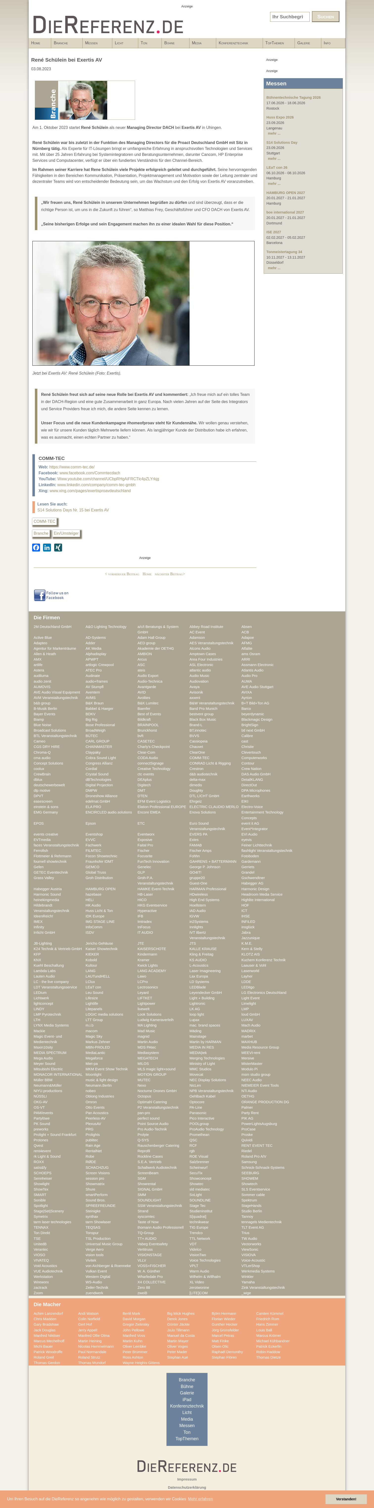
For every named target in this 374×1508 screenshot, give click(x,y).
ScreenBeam (148, 1173)
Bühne (174, 44)
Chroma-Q (42, 752)
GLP (141, 872)
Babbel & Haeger (99, 709)
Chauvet (196, 747)
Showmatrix (95, 1184)
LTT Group (94, 1020)
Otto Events (95, 1107)
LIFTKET (145, 998)
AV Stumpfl (95, 687)
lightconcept (43, 1003)
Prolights (93, 1135)
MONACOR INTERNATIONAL (58, 1075)
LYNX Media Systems (51, 1025)
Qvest (38, 1146)
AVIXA (246, 692)
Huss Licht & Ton (99, 911)
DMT (141, 790)
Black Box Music (202, 719)
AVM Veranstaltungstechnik (56, 698)
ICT (244, 911)
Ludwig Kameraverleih (156, 1020)
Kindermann (147, 954)
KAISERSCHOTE (152, 949)
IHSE (245, 916)
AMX (38, 659)
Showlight (41, 1184)
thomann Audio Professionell (161, 1227)
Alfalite (246, 648)
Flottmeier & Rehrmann (52, 856)
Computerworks (254, 758)
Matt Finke (220, 1341)
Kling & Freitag (201, 954)
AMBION (145, 654)
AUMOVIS (42, 687)
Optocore (197, 1102)
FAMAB (195, 845)
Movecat (196, 1075)
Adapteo (40, 643)
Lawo (142, 976)
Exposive (145, 840)
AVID (142, 692)
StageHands (251, 1206)
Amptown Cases (202, 654)
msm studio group (255, 1075)
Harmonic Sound (47, 894)
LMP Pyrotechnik (47, 1014)
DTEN (142, 796)
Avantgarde (147, 687)
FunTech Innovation (153, 861)
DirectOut (249, 785)
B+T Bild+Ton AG (255, 703)
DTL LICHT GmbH (204, 796)
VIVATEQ (41, 1260)
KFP (37, 954)
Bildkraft (144, 719)
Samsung (249, 1162)
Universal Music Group (104, 1244)
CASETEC (146, 741)
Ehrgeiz (195, 801)
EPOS (39, 823)
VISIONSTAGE (150, 1255)
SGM (142, 1178)
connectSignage (151, 763)
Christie (247, 747)
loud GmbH (250, 1014)
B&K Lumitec (148, 703)
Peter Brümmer (135, 1352)
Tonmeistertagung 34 (284, 252)
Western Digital (98, 1277)
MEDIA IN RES (201, 1047)
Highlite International (258, 900)
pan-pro (144, 1113)
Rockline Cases (150, 1156)
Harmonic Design (255, 889)
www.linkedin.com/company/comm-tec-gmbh (96, 485)
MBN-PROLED (98, 1047)
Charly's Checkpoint (154, 747)
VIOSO (39, 1255)
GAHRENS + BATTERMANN (212, 861)
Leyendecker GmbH (205, 993)
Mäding (195, 1031)
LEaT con (93, 987)
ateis (141, 670)
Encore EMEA (149, 812)
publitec (92, 1140)
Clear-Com (146, 752)
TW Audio (249, 1239)
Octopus (144, 1096)
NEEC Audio (251, 1080)
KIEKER (92, 954)
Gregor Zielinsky (136, 1324)
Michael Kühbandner (273, 1341)
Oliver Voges (177, 1346)
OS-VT (39, 1107)
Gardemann (251, 861)
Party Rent (250, 1113)
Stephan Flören (224, 1357)
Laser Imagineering (205, 971)
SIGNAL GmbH (150, 1189)
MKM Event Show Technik (107, 1069)
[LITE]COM (198, 1293)
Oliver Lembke (134, 1346)
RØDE (91, 1162)
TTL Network (199, 1239)
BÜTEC (92, 736)
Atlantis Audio (252, 670)
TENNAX (41, 1227)
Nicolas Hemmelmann (96, 1346)
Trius (245, 1233)
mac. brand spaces (204, 1025)
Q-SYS (143, 1140)
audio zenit (42, 681)
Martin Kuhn (132, 1341)
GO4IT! (195, 872)
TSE (37, 1239)
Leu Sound (94, 993)
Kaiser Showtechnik (101, 949)
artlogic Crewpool (100, 665)
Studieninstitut (200, 1211)
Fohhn (194, 856)
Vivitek (91, 1260)
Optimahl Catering (152, 1102)
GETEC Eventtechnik (51, 872)
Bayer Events (44, 714)
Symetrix (41, 1217)
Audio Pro (249, 676)
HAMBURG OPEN (101, 889)
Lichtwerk (41, 998)
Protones (41, 1140)
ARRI (245, 659)
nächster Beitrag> (170, 574)
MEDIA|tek (198, 1053)
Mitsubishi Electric (48, 1069)
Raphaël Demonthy (227, 1352)
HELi (90, 900)
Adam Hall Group (151, 638)
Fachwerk (93, 845)
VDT (193, 1244)
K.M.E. (246, 943)
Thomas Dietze (268, 1357)
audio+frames (97, 681)
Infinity (39, 927)
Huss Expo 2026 (280, 117)
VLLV (142, 1260)
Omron (91, 1102)
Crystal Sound (97, 774)
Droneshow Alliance (101, 796)
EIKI (244, 801)
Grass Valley (44, 878)
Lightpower (146, 1003)
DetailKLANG (252, 780)
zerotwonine (199, 1288)
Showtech (249, 1184)
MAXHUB (249, 1042)
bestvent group (201, 714)
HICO (142, 900)
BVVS (194, 736)
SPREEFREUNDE (101, 1206)
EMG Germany (46, 812)
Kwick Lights (148, 965)
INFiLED (248, 922)
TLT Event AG (252, 1227)
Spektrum (249, 1200)
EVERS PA (198, 834)
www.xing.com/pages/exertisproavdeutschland (90, 491)
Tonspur (92, 1233)
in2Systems (198, 922)
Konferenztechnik (237, 44)
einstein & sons (46, 807)
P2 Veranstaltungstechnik (158, 1107)
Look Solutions (150, 1014)
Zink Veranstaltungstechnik (263, 1288)
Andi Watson (88, 1314)
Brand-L (195, 725)
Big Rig (91, 719)
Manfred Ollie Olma (94, 1336)
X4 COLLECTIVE (152, 1282)
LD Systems (199, 982)
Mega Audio (43, 1058)
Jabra (246, 932)
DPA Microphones (255, 790)
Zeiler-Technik (97, 1288)
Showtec (196, 1184)
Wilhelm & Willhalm (205, 1277)
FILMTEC (93, 851)
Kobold (91, 960)
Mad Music (146, 1031)
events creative (46, 834)
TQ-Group (146, 1233)
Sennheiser (43, 1178)
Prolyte (143, 1135)
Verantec (41, 1249)
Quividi (247, 1140)
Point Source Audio (153, 1124)
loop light (196, 1014)
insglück (248, 927)
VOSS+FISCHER (152, 1266)
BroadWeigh (96, 730)
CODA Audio (148, 758)
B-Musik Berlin (45, 709)
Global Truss (96, 872)
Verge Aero (95, 1249)
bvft (140, 736)
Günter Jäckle (178, 1324)
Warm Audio (199, 1271)
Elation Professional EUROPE (162, 807)
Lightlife (92, 1003)
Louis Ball (264, 1330)
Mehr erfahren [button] (200, 1499)
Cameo (39, 741)
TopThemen (274, 43)
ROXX (39, 1162)
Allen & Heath (45, 654)
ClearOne (197, 752)
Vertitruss (145, 1249)
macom (91, 1031)
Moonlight (93, 1075)
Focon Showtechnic (101, 856)
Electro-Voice (252, 807)
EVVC (90, 840)
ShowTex (41, 1189)
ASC (141, 665)
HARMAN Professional (207, 889)
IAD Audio (197, 911)
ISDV (90, 932)
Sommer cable (253, 1195)
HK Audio (93, 905)
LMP (245, 1009)
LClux (90, 982)
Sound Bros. (96, 1200)
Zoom (38, 1293)
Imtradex (145, 922)
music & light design (102, 1080)
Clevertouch (251, 752)
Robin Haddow (268, 1352)
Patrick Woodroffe (48, 1352)
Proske (247, 1135)
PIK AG (247, 1118)
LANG (90, 971)
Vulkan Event (96, 1271)
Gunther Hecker (224, 1324)
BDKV (90, 714)
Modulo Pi (249, 1069)
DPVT (38, 796)
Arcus (142, 659)
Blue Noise (42, 725)
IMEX (38, 922)
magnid (143, 1036)
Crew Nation (251, 769)
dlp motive (42, 790)
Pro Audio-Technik (152, 1129)
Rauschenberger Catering (158, 1146)
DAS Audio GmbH (256, 774)
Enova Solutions (202, 812)
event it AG (250, 823)
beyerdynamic (252, 714)
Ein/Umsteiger (66, 533)
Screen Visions (98, 1173)
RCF (193, 1146)
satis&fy (40, 1168)
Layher (247, 976)
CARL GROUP (98, 741)
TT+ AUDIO (147, 1239)
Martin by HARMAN (205, 1042)
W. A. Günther (149, 1271)
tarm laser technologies (52, 1222)
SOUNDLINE (200, 1200)
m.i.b (90, 1025)
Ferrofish (41, 851)
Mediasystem (148, 1053)
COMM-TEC (44, 521)
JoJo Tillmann (178, 1330)
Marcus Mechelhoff (49, 1341)
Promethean (199, 1135)
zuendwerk (94, 1293)
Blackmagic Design (256, 719)
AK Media (93, 648)
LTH (37, 1020)
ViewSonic (249, 1249)
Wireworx (41, 1282)
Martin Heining (90, 1341)
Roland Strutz (89, 1357)
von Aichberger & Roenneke (108, 1266)
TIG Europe (198, 1227)
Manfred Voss (134, 1336)
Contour (247, 763)
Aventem (93, 692)
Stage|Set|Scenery (49, 1211)
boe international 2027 (285, 212)
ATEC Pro (94, 670)
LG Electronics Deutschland (263, 993)
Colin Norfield (89, 1319)
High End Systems (204, 900)
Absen (246, 627)
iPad (187, 1399)
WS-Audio (94, 1282)
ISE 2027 (273, 232)
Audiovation (199, 681)
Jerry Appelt (87, 1330)
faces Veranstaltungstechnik (56, 845)
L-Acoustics (198, 965)
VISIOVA (248, 1255)
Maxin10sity (43, 1047)
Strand (143, 1211)
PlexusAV (93, 1124)
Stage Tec (197, 1206)
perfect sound (149, 1118)
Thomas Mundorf (92, 1363)
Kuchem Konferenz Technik (263, 960)
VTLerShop (250, 1266)
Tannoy (247, 1217)
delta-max (197, 780)
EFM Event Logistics (154, 801)
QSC (193, 1140)
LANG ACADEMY (152, 971)
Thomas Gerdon (47, 1363)
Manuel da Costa (181, 1336)
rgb (192, 1151)
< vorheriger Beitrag (122, 574)
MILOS (143, 1064)
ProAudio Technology (206, 1129)
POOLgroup (199, 1124)
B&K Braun (95, 703)
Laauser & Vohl (253, 965)
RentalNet (94, 1151)
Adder (90, 643)
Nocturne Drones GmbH (157, 1091)
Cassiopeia (198, 741)
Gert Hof (85, 1324)
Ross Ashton (133, 1357)
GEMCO (92, 867)
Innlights (196, 927)
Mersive (247, 1058)
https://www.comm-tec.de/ (71, 467)
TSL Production (98, 1239)
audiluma (41, 676)
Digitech (144, 785)
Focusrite (145, 856)
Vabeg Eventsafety (153, 1244)
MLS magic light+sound (156, 1069)
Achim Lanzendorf (48, 1314)
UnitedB (40, 1244)
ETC (141, 823)
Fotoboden (250, 856)
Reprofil (144, 1151)
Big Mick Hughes (180, 1314)
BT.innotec (198, 730)
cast (244, 741)
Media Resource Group (260, 1047)
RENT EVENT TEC (257, 1146)
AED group (146, 643)
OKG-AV (40, 1102)
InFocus (144, 927)
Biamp (39, 719)
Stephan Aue (177, 1357)
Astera (39, 670)
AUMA (246, 681)
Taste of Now (148, 1222)
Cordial (91, 769)
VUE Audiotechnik (48, 1271)
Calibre (247, 736)
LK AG (194, 1009)
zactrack (40, 1288)
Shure (90, 1189)
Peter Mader (177, 1352)
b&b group (42, 703)
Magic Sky (94, 1036)
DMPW (91, 790)
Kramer (143, 960)
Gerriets (247, 867)
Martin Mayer (177, 1341)
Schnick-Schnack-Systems (262, 1168)
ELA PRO (93, 807)
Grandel (247, 872)
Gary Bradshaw (46, 1324)
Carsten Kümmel (269, 1314)
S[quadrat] (197, 1217)
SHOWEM (249, 1178)
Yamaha (248, 1282)
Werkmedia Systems (258, 1271)
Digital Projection (99, 785)
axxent (194, 698)
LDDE (246, 982)
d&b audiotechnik (203, 774)
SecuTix (196, 1173)
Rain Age (93, 1146)
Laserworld (250, 971)
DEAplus (145, 780)
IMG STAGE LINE (100, 922)
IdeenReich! (43, 916)
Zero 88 (144, 1288)
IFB (140, 916)
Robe (90, 1156)
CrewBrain (42, 774)
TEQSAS (93, 1227)
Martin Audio (148, 1042)
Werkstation (43, 1277)
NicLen (195, 1085)
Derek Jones (177, 1319)
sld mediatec (199, 1189)
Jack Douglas (44, 1330)
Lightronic (197, 1003)
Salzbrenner (199, 1162)
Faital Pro (145, 845)
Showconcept (200, 1178)
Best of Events (149, 714)
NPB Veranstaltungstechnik (211, 1091)
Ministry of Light (202, 1064)
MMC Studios (200, 1069)
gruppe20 (197, 878)
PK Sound (42, 1124)
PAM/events (43, 1113)
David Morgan (134, 1319)
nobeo (91, 1091)
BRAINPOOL (148, 725)
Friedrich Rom (267, 1319)
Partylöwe (42, 1118)
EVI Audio (249, 834)
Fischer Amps (200, 851)
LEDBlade (197, 987)
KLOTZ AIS (250, 954)
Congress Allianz (99, 763)
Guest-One (198, 883)
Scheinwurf (198, 1168)
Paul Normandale (92, 1352)
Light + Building (201, 998)
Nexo (142, 1085)
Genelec (144, 867)
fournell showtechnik (50, 861)
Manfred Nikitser (47, 1336)
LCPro (143, 982)
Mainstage (197, 1036)
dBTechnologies (98, 780)
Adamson (197, 638)
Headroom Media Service (261, 894)
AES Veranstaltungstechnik (211, 643)
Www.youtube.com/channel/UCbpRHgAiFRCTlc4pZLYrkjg (108, 479)
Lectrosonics (148, 987)
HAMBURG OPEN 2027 (285, 193)
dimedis (195, 785)
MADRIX (248, 1031)
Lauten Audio (44, 976)
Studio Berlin (251, 1211)
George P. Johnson (204, 867)
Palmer (247, 1107)
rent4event (42, 1151)
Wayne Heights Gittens (141, 1363)
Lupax (194, 1020)
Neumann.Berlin (99, 1085)
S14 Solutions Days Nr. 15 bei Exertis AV (73, 510)
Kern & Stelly (251, 949)
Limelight (248, 1003)
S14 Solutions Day (282, 142)
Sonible (40, 1200)
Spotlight (41, 1206)
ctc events (146, 774)
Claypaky (93, 752)
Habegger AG (252, 883)
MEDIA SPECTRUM (50, 1053)
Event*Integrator (254, 829)
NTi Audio (249, 1091)
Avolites (144, 698)
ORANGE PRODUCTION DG (265, 1102)
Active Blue (43, 638)
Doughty (196, 790)
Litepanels (94, 1009)
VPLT (193, 1266)
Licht (123, 44)
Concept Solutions (48, 763)
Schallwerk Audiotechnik (157, 1168)
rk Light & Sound (47, 1156)
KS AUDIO (198, 960)
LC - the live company (51, 982)
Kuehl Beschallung (49, 965)
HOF (245, 905)
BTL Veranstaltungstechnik (55, 736)
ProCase (248, 1129)
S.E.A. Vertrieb (150, 1162)
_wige (246, 1293)
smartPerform (97, 1195)
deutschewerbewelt (49, 785)
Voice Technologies (205, 1260)
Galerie (303, 43)
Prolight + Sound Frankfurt (55, 1135)
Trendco (196, 1233)
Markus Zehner (98, 1042)
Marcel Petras (223, 1336)
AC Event (197, 632)
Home (35, 43)
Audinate (93, 676)
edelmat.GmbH (98, 801)
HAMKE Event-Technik (156, 889)
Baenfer (144, 709)
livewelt (143, 1009)
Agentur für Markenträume (55, 648)
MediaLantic (95, 1053)
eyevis (246, 840)
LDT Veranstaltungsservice (55, 987)
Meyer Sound (44, 1064)
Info (331, 44)
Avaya (194, 687)
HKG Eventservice (152, 905)
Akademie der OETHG (156, 648)
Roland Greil (44, 1357)
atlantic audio (200, 670)
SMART (40, 1195)
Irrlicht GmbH (44, 932)
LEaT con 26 (276, 167)
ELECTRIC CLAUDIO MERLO (214, 807)
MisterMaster (251, 1064)
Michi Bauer (43, 1346)
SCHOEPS (42, 1173)
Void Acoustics (45, 1266)
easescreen (43, 801)
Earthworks (250, 796)
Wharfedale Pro (150, 1277)
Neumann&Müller (48, 1085)
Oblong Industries (100, 1096)
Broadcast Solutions (50, 730)
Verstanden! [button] (346, 1499)
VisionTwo (197, 1255)
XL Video (196, 1282)
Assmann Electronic (257, 665)
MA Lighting (147, 1025)
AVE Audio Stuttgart (257, 687)
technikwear (199, 1222)
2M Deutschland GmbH (52, 627)
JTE (141, 943)
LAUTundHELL (98, 976)
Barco (246, 709)
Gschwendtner (253, 878)
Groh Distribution (99, 878)
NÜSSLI (40, 1096)
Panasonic (198, 1113)
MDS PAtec (147, 1047)
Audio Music (199, 676)
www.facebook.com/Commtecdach (89, 473)
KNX (37, 960)
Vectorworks (251, 1244)
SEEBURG (250, 1173)
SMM (142, 1195)
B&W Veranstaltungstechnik (211, 703)
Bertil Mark (131, 1314)
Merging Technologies (207, 1058)
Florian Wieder (223, 1319)
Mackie (39, 1031)
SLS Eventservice (255, 1189)
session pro (95, 1178)
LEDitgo (247, 987)
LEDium (40, 993)
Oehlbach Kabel (202, 1096)
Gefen (39, 867)
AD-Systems (96, 638)
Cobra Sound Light (101, 758)
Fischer (143, 851)
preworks (41, 1129)
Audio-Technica (150, 681)
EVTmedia (42, 840)
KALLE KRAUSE (203, 949)
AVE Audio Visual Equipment (57, 692)
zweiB (142, 1293)
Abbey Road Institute (206, 627)
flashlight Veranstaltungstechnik (266, 851)
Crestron (196, 769)
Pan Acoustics (97, 1113)
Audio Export (148, 676)
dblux (38, 780)
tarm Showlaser (98, 1222)
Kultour (91, 965)
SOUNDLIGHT (150, 1200)
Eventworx (146, 834)
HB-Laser (145, 894)
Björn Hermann (224, 1314)
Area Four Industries (205, 659)
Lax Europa (198, 976)
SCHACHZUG (97, 1168)
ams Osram (250, 654)
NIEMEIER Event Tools (260, 1085)
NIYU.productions (48, 1091)
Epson (91, 823)
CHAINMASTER (99, 747)
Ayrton (246, 698)
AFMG (246, 643)
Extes (194, 840)
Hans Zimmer (267, 1324)
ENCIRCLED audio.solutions (109, 812)
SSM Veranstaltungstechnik (160, 1206)
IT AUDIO (145, 932)
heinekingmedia (46, 900)
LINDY (39, 1009)
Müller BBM (43, 1080)
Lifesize (92, 998)
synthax (92, 1217)
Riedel (246, 1151)
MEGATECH (148, 1058)
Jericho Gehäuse (99, 943)
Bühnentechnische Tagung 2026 (293, 97)
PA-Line (195, 1107)
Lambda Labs (45, 971)
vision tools (95, 1255)
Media (201, 44)
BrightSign (249, 725)
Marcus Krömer (268, 1336)
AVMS (91, 698)
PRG (90, 1129)
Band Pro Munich (203, 709)
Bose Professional (100, 725)
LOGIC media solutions (104, 1014)
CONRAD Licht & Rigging (210, 763)
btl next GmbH (253, 730)
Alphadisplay (96, 654)
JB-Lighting (43, 943)
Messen (96, 44)
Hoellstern (197, 905)
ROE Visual (198, 1156)
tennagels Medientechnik (261, 1222)
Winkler (247, 1277)
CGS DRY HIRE (47, 747)
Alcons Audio (199, 648)
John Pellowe (133, 1330)
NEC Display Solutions (207, 1080)
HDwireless (198, 894)
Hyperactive (147, 911)
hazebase (93, 894)
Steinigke (93, 1211)
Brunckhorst (147, 730)
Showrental (147, 1184)
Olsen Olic (220, 1346)
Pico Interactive (201, 1118)
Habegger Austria (48, 889)
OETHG (247, 1096)
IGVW (194, 916)
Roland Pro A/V (253, 1156)
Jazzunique (250, 938)
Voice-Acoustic (253, 1260)
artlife (38, 665)
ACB (245, 632)
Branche (65, 44)
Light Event (250, 998)
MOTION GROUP (152, 1075)
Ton (148, 44)
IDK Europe (95, 916)
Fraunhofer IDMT (99, 861)
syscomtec (146, 1217)
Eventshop (94, 834)
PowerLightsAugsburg (259, 1124)
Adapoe (247, 638)
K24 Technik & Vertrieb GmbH (58, 949)
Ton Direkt (42, 1233)
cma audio (42, 758)
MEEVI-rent (250, 1053)
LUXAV (247, 1020)
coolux (39, 769)
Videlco (195, 1249)
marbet (247, 1036)
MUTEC (144, 1080)
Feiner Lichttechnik (256, 845)
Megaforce (94, 1058)
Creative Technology (154, 769)
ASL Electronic (201, 665)
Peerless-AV (96, 1118)
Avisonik (196, 692)
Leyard (143, 993)
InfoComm (94, 927)
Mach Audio (250, 1025)
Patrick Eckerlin (268, 1346)
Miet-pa (92, 1064)
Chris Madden (45, 1319)
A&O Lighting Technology (106, 627)
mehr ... (274, 133)
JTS (192, 943)
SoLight (195, 1195)
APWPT (92, 659)
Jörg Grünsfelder (225, 1330)
